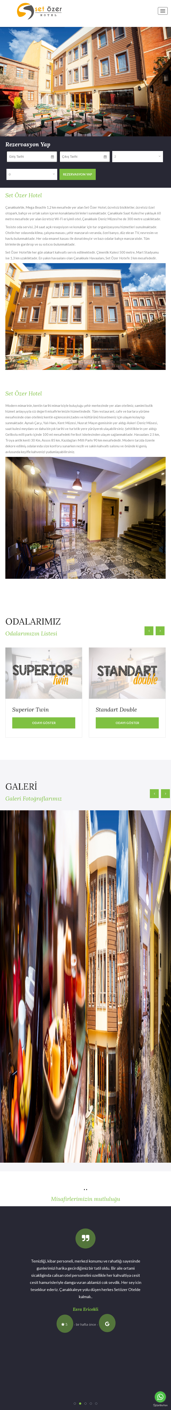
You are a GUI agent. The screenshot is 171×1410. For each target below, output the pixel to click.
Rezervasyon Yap (77, 174)
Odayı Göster (44, 723)
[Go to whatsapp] (160, 1396)
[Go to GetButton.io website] (160, 1405)
